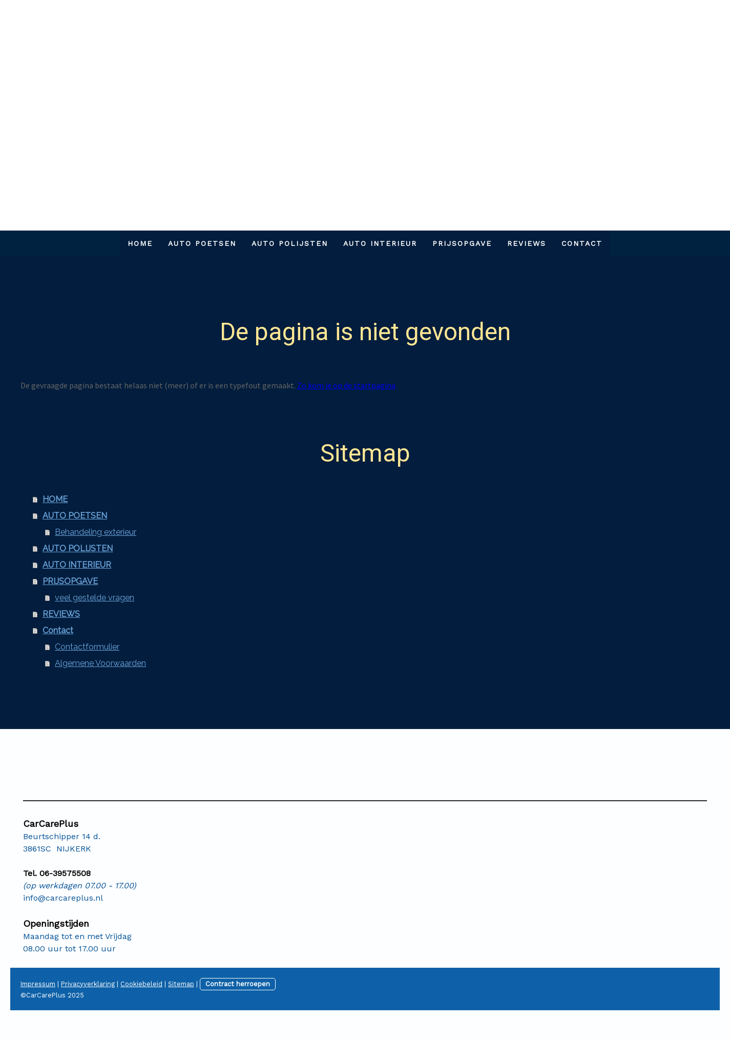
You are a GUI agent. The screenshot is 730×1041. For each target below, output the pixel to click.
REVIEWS (526, 243)
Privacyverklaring (88, 984)
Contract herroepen (237, 984)
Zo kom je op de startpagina (346, 385)
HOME (140, 243)
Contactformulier (87, 647)
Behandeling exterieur (95, 532)
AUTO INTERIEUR (380, 243)
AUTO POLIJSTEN (290, 243)
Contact (581, 243)
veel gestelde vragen (94, 597)
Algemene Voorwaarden (100, 663)
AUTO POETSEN (202, 243)
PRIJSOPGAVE (462, 243)
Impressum (37, 984)
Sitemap (181, 984)
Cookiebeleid (141, 984)
